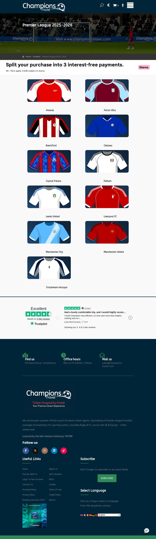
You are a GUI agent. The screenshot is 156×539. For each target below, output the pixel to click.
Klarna (52, 500)
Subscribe (107, 478)
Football (36, 57)
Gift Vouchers (55, 474)
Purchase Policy (29, 490)
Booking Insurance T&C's (34, 500)
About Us (53, 469)
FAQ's (51, 479)
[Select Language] (109, 515)
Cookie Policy (55, 495)
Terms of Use (55, 490)
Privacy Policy (29, 495)
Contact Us (28, 484)
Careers (52, 484)
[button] (146, 530)
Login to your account (33, 479)
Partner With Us (30, 474)
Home (28, 57)
